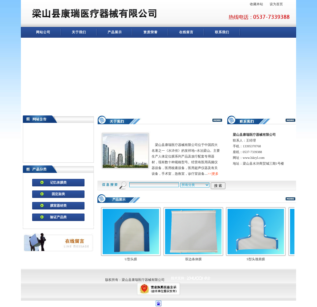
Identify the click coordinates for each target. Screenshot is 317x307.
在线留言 (186, 32)
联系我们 (222, 32)
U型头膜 (131, 259)
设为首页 (276, 4)
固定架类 (58, 194)
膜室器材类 (58, 206)
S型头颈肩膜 (256, 259)
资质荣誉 (150, 32)
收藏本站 (256, 4)
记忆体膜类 (58, 182)
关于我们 (79, 32)
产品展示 (115, 32)
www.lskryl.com (253, 158)
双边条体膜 (193, 259)
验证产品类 (58, 217)
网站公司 (43, 32)
